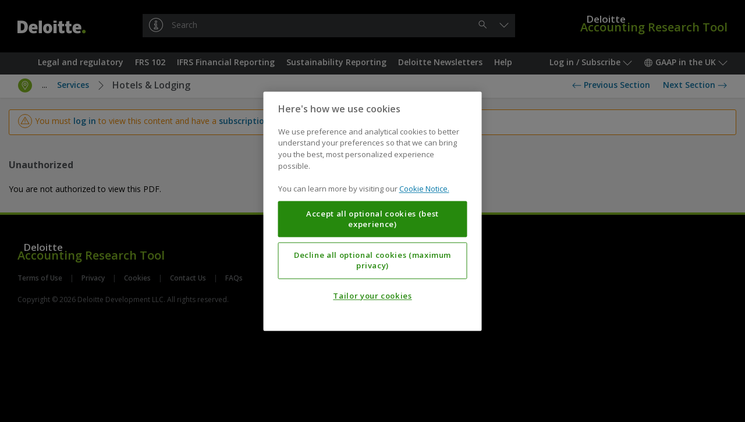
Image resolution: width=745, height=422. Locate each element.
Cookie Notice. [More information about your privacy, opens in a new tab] (424, 188)
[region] (373, 211)
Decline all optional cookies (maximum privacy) (372, 260)
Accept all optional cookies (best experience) (372, 218)
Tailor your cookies (372, 295)
